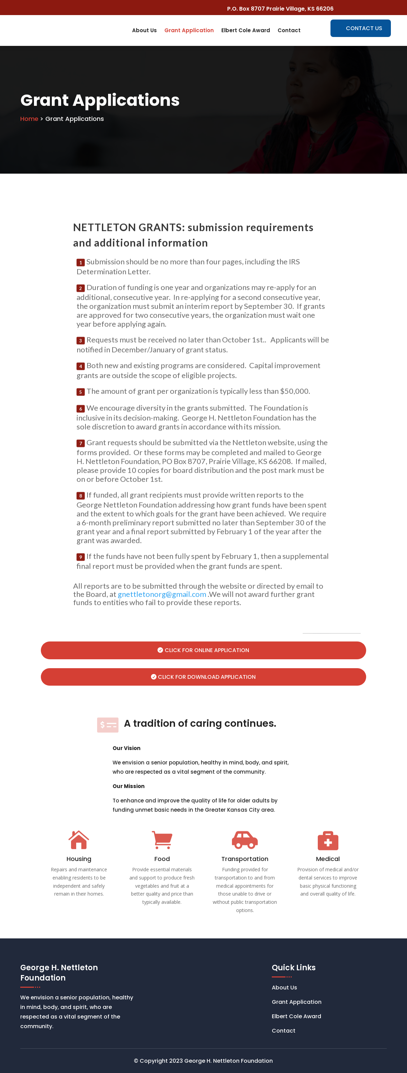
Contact (289, 30)
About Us (144, 30)
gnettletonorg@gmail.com (162, 616)
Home (29, 118)
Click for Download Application (207, 677)
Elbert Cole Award (245, 30)
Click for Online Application (207, 650)
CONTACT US (364, 28)
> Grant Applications (72, 118)
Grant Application (189, 30)
